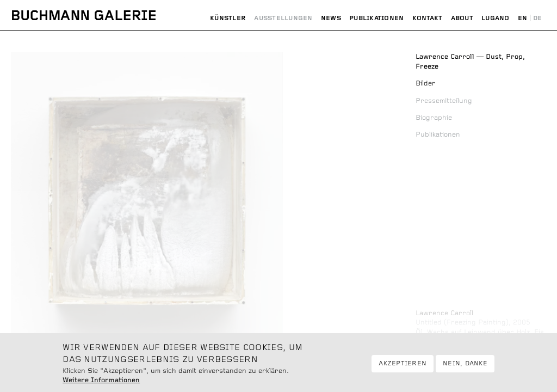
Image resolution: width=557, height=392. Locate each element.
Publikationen (376, 18)
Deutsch (537, 18)
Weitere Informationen (101, 384)
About (462, 18)
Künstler (228, 18)
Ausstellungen (283, 18)
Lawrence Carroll (444, 313)
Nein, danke (465, 367)
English (522, 18)
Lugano (495, 18)
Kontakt (427, 18)
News (331, 18)
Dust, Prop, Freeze (470, 62)
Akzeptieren (402, 367)
